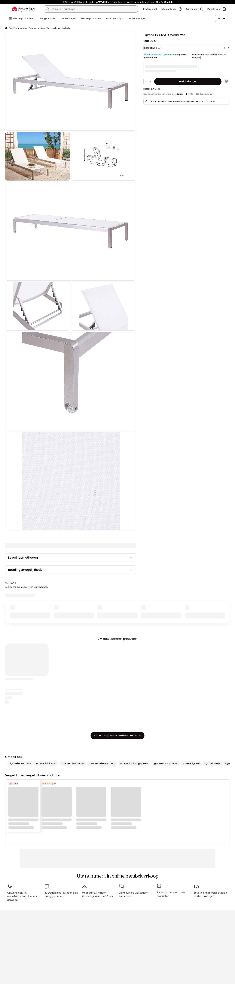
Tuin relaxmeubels (37, 28)
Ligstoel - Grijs (212, 763)
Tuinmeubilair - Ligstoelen (59, 28)
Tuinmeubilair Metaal (72, 763)
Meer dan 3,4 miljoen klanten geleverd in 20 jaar (97, 894)
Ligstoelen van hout (20, 763)
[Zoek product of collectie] (47, 9)
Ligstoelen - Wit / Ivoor (165, 763)
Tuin (11, 28)
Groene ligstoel (191, 763)
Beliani (180, 94)
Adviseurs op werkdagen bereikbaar (133, 894)
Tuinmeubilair (20, 28)
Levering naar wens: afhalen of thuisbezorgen (210, 894)
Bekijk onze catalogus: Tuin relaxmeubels (26, 586)
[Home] (6, 28)
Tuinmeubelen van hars (102, 763)
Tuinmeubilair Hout (46, 763)
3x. (156, 88)
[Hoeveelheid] (148, 81)
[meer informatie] (200, 57)
